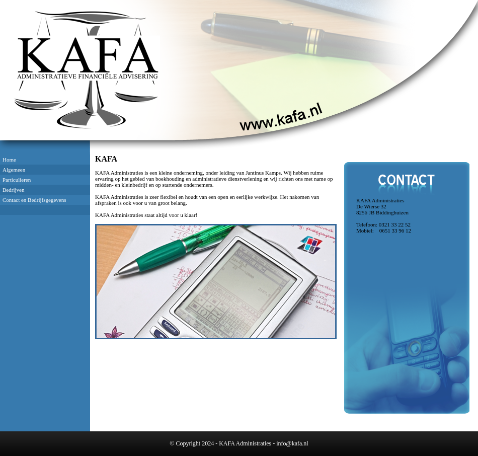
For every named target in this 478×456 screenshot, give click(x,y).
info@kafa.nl (292, 443)
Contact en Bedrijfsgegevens (34, 200)
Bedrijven (13, 190)
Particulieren (17, 180)
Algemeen (14, 170)
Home (9, 160)
